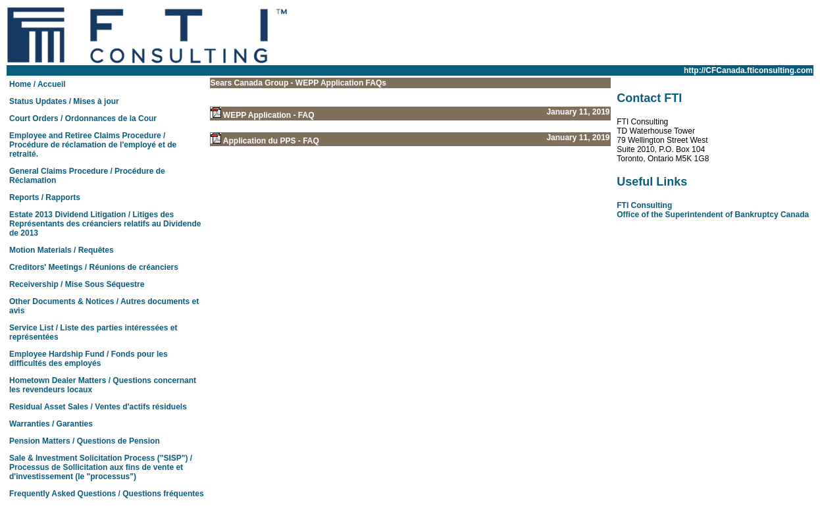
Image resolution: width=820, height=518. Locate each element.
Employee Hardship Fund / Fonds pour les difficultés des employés (88, 359)
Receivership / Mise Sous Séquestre (76, 284)
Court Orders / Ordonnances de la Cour (83, 118)
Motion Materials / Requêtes (61, 250)
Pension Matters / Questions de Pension (84, 441)
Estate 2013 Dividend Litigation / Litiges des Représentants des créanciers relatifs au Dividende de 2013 (105, 224)
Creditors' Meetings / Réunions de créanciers (93, 267)
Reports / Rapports (44, 197)
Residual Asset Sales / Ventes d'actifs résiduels (98, 406)
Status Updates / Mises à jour (64, 101)
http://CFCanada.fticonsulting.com (748, 70)
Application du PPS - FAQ (271, 140)
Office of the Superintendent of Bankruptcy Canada (713, 214)
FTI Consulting (644, 205)
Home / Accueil (37, 84)
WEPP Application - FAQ (269, 115)
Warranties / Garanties (51, 423)
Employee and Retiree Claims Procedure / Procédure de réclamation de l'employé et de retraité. (92, 145)
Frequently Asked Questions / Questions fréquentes (106, 493)
